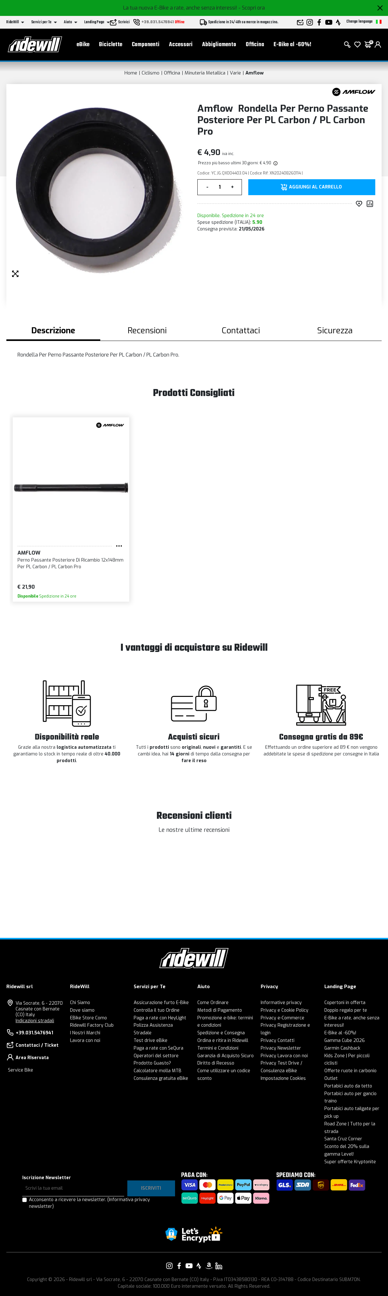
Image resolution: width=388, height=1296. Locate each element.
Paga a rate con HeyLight (160, 1018)
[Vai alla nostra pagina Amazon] (209, 1266)
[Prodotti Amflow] (353, 92)
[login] (378, 44)
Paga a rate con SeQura (158, 1048)
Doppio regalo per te (345, 1010)
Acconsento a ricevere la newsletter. (89, 1203)
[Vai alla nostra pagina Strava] (199, 1266)
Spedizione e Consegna (221, 1033)
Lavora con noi (85, 1041)
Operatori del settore (156, 1056)
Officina (255, 44)
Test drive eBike (150, 1041)
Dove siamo (82, 1010)
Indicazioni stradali (35, 1021)
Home (130, 73)
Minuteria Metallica (205, 73)
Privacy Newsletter (281, 1048)
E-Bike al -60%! (292, 44)
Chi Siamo (80, 1003)
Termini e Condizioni (217, 1048)
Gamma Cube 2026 (344, 1041)
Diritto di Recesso (215, 1063)
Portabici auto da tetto (348, 1086)
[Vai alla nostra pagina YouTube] (189, 1266)
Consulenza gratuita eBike (161, 1078)
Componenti (145, 44)
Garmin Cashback (342, 1048)
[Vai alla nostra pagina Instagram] (169, 1266)
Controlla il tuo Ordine (157, 1010)
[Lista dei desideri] (357, 44)
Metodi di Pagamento (219, 1010)
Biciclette (110, 44)
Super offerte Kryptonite (350, 1162)
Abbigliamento (219, 44)
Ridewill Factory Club (92, 1025)
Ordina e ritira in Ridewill (222, 1041)
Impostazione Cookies (283, 1078)
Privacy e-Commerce (282, 1018)
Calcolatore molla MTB (157, 1071)
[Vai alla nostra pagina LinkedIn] (218, 1266)
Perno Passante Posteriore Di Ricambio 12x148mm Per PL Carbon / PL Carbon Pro (70, 563)
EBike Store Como (88, 1018)
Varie (235, 73)
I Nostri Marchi (85, 1033)
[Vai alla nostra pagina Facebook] (179, 1266)
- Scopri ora (251, 7)
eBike (83, 44)
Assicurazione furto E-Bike (161, 1003)
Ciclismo (150, 73)
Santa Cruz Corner (343, 1139)
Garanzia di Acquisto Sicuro (225, 1056)
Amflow (254, 73)
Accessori (181, 44)
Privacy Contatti (277, 1041)
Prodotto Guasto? (152, 1063)
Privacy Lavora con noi (284, 1056)
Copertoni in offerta (344, 1003)
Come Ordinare (213, 1003)
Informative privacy (281, 1003)
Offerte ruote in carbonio (350, 1071)
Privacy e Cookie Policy (284, 1010)
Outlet (331, 1078)
